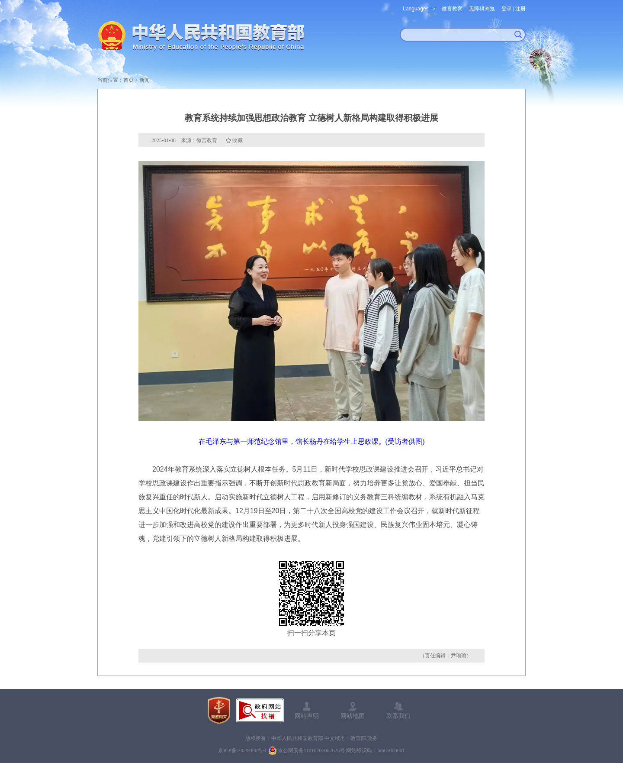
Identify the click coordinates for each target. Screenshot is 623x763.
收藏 (237, 140)
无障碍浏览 (482, 9)
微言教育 (452, 9)
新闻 (144, 80)
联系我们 (398, 715)
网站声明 (307, 715)
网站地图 (352, 715)
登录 (506, 9)
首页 (128, 80)
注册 (520, 9)
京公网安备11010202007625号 (311, 750)
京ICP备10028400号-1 (242, 750)
